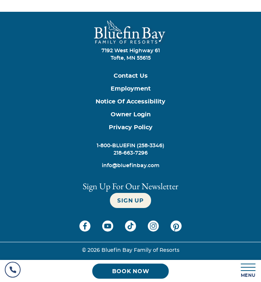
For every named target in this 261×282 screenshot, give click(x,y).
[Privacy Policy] (130, 127)
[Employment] (130, 88)
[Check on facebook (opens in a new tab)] (85, 230)
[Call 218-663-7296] (130, 153)
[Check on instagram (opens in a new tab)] (154, 230)
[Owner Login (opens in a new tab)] (130, 114)
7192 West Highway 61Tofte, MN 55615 (130, 54)
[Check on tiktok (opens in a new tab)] (131, 230)
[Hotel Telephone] (13, 271)
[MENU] (248, 271)
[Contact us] (130, 76)
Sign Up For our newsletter (130, 186)
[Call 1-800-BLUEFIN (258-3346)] (130, 145)
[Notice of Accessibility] (130, 101)
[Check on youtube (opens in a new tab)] (108, 230)
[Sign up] (130, 200)
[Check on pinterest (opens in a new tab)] (176, 230)
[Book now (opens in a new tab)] (130, 271)
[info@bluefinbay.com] (130, 165)
